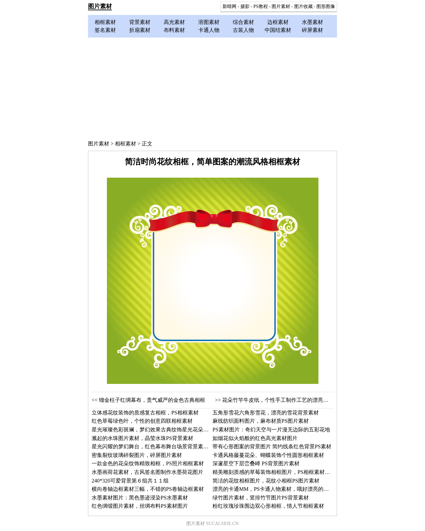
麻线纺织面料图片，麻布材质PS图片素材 (260, 421)
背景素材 (139, 22)
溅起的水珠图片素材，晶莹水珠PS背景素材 (142, 438)
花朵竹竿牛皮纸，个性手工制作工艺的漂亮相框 (278, 400)
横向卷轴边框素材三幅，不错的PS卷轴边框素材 (148, 489)
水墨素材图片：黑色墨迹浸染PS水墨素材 (140, 497)
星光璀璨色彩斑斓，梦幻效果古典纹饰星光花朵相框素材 (158, 429)
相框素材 (105, 22)
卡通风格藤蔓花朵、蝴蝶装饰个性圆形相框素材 (268, 455)
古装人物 (243, 30)
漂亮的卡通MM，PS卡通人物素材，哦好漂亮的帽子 (273, 489)
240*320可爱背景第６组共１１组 (130, 481)
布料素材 (174, 30)
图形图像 (325, 6)
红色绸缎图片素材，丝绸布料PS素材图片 (140, 506)
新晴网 (229, 6)
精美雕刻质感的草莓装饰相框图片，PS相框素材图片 (273, 472)
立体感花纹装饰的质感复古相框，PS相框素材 (145, 412)
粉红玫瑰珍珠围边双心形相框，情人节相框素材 (268, 506)
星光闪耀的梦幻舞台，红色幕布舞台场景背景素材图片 (155, 446)
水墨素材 (312, 22)
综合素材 (243, 22)
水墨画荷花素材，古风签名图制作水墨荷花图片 (147, 472)
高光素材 (174, 22)
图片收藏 (303, 6)
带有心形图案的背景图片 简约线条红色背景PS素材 (271, 446)
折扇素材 (139, 30)
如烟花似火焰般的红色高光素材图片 (255, 438)
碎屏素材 (312, 30)
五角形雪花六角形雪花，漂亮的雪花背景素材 (265, 412)
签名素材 (105, 30)
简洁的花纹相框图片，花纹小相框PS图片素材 (265, 481)
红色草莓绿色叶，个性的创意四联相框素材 (142, 421)
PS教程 (260, 6)
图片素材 (100, 6)
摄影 (245, 6)
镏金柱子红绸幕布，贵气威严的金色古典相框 (152, 400)
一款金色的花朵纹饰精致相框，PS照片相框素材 (148, 463)
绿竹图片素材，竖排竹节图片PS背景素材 (260, 497)
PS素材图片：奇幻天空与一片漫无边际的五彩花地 (271, 429)
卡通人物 (208, 30)
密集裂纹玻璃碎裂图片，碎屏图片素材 (137, 455)
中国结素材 (278, 30)
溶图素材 (208, 22)
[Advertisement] (212, 87)
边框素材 (278, 22)
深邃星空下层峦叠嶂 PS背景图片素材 (255, 463)
